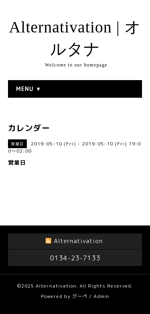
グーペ (80, 296)
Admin (101, 296)
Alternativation (56, 285)
